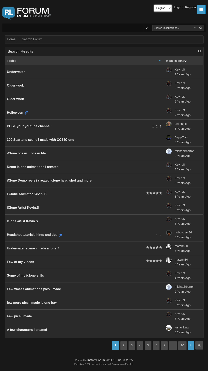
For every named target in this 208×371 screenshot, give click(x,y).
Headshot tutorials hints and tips (32, 234)
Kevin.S (180, 69)
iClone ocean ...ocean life (26, 153)
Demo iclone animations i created (32, 167)
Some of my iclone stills (25, 275)
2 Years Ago (183, 74)
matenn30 (181, 246)
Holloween (15, 112)
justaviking (181, 327)
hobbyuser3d (183, 232)
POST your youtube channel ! (29, 126)
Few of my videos (20, 262)
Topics (11, 60)
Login (177, 7)
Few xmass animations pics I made (34, 289)
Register (190, 7)
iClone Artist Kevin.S (23, 207)
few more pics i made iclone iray (32, 302)
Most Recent (175, 60)
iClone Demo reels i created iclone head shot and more (49, 180)
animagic (181, 123)
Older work (15, 85)
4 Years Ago (183, 250)
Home (11, 39)
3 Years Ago (183, 128)
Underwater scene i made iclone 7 (33, 248)
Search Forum (32, 39)
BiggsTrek (181, 137)
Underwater (16, 72)
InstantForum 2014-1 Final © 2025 (110, 360)
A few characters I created (27, 329)
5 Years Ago (183, 291)
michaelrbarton (184, 151)
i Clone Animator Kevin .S (27, 194)
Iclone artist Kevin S (22, 221)
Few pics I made (19, 316)
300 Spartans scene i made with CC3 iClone (40, 139)
